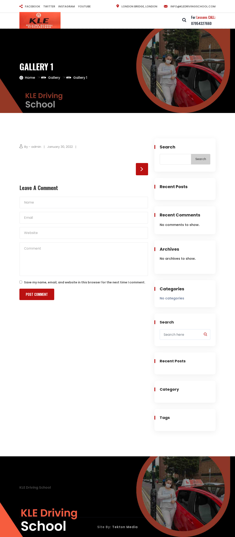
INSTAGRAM (66, 6)
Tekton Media (125, 527)
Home (30, 77)
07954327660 (201, 23)
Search (167, 147)
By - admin (32, 146)
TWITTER (49, 6)
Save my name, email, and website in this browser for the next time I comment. (84, 282)
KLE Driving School (35, 487)
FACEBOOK (32, 6)
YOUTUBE (84, 6)
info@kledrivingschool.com (189, 6)
